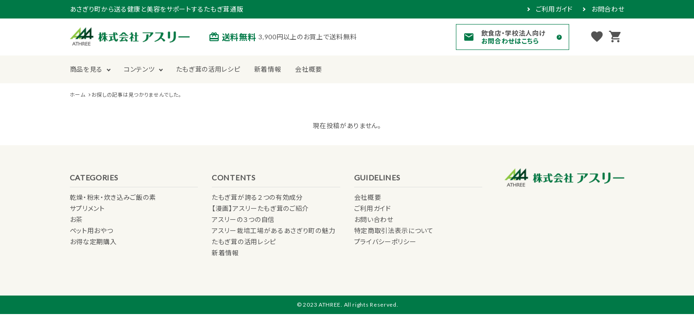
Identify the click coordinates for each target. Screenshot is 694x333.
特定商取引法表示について (394, 230)
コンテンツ (139, 69)
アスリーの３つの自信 (243, 219)
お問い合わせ (373, 219)
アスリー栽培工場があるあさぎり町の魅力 (273, 230)
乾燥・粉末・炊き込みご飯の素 (113, 197)
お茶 (76, 219)
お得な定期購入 (93, 242)
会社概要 (308, 69)
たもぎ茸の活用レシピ (208, 69)
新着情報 (268, 69)
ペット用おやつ (91, 230)
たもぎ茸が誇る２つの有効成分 (257, 197)
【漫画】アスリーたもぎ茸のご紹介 (260, 208)
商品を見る (86, 69)
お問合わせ (608, 9)
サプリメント (87, 208)
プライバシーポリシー (385, 242)
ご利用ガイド (554, 9)
